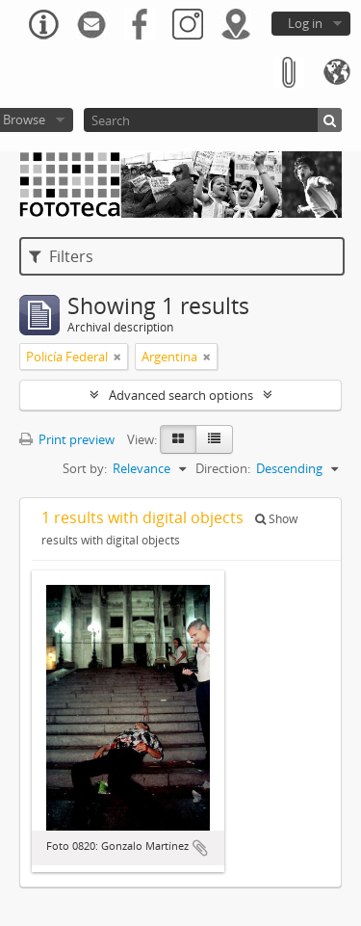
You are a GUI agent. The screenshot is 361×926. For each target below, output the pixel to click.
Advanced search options (181, 395)
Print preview (67, 439)
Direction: (222, 468)
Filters (61, 256)
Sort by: (85, 468)
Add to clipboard (200, 848)
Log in (305, 23)
